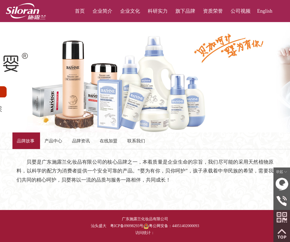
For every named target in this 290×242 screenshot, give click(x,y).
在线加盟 (108, 141)
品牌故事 (26, 141)
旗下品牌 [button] (185, 11)
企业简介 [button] (102, 11)
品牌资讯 (81, 141)
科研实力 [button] (158, 11)
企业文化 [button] (130, 11)
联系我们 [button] (241, 33)
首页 (80, 11)
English (264, 11)
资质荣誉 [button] (213, 11)
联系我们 (136, 141)
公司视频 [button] (241, 11)
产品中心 (53, 141)
